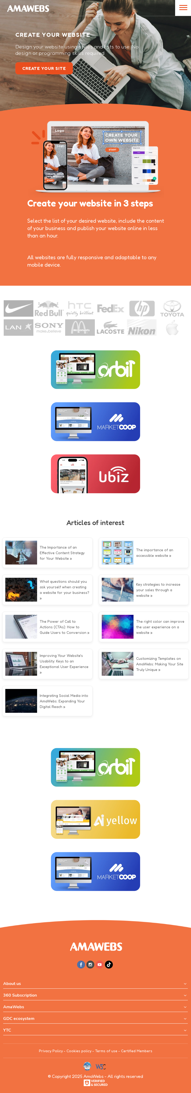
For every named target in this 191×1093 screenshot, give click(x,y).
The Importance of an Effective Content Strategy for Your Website (62, 553)
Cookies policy (78, 1051)
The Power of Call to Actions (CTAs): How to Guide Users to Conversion (63, 627)
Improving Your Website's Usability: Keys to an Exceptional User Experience (64, 661)
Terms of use (106, 1051)
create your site (44, 68)
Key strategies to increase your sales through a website (158, 590)
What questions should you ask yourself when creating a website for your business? (64, 587)
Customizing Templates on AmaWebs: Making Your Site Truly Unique (159, 664)
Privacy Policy (51, 1051)
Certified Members (136, 1051)
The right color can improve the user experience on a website (160, 627)
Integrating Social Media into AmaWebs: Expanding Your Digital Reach (64, 701)
